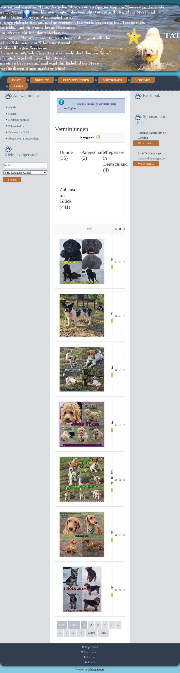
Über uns (42, 80)
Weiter (91, 632)
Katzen (12, 113)
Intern (91, 662)
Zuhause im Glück (19, 132)
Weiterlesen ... (146, 143)
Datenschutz (91, 652)
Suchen (12, 179)
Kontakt (142, 80)
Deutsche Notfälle (18, 119)
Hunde (12, 107)
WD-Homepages (96, 669)
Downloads (112, 80)
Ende (104, 632)
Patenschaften (16, 126)
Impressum (91, 647)
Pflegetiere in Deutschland (23, 138)
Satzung (91, 657)
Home (16, 80)
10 (80, 632)
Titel (90, 228)
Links (18, 86)
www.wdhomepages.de (151, 158)
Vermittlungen (76, 80)
